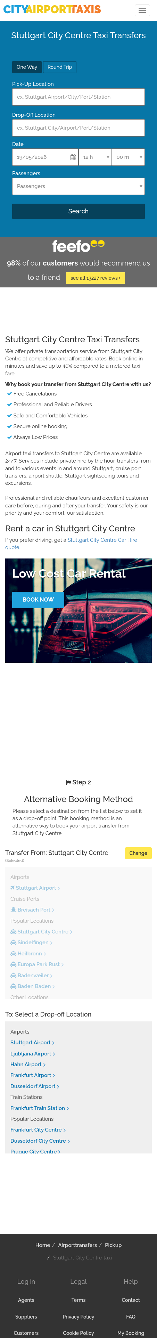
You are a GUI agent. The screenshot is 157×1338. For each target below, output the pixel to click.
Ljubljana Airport (30, 1054)
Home (42, 1245)
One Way (27, 67)
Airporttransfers (77, 1245)
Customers (26, 1333)
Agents (26, 1300)
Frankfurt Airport (30, 1075)
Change (138, 853)
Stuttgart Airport (30, 1042)
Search (78, 211)
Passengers (26, 173)
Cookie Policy (78, 1333)
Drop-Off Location (34, 115)
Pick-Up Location (33, 84)
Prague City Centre (33, 1152)
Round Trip (60, 67)
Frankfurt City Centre (36, 1130)
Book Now (38, 599)
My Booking (130, 1333)
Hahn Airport (26, 1064)
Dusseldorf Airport (32, 1086)
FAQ (130, 1317)
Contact (131, 1300)
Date (18, 144)
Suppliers (26, 1317)
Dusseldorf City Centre (38, 1141)
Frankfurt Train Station (37, 1108)
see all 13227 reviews (96, 278)
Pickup (113, 1245)
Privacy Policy (78, 1317)
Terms (79, 1300)
